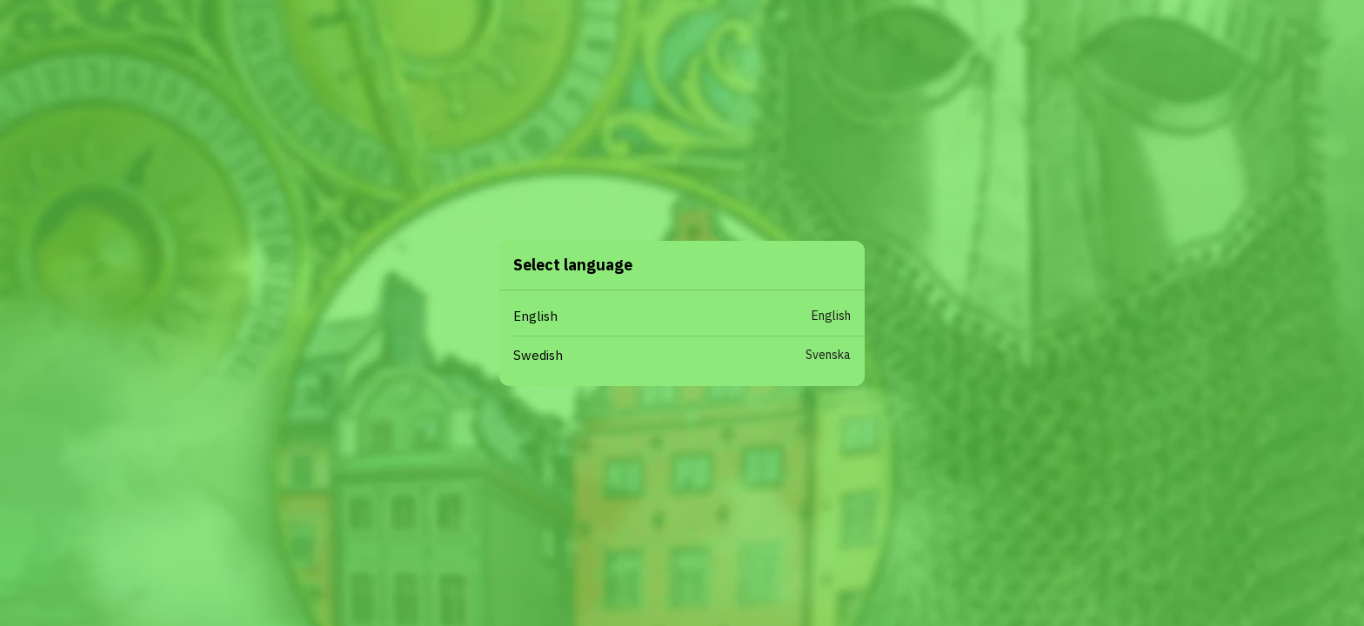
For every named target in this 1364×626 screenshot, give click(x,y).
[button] (689, 316)
